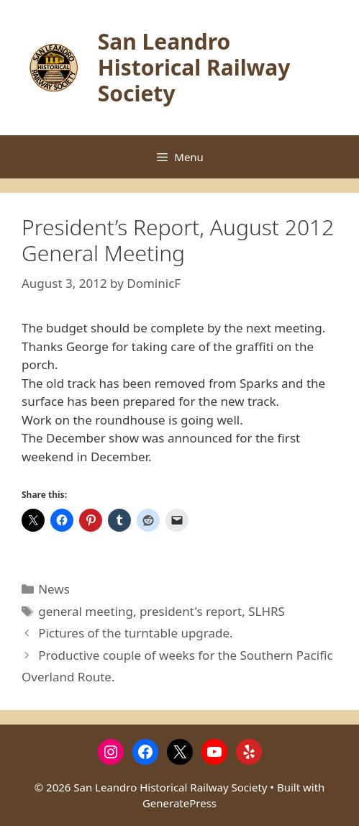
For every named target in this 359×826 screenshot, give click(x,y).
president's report (191, 611)
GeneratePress (179, 803)
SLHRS (266, 611)
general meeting (85, 611)
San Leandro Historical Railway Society (194, 67)
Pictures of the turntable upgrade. (135, 633)
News (54, 589)
